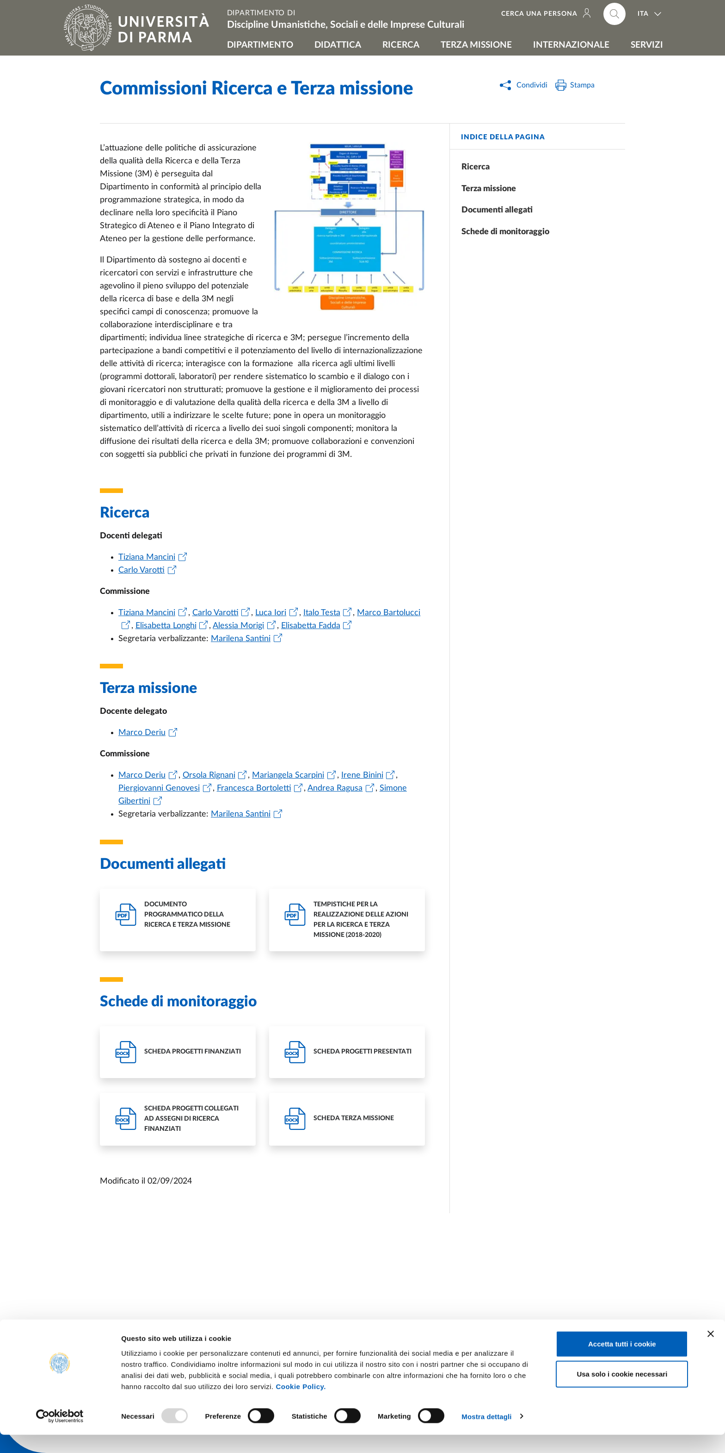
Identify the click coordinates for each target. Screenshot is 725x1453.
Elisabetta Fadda (310, 626)
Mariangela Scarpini (288, 775)
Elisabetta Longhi (166, 626)
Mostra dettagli (486, 1435)
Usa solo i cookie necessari (622, 1393)
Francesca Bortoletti (254, 788)
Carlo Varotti (141, 570)
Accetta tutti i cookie (622, 1362)
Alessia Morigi (238, 626)
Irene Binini (362, 775)
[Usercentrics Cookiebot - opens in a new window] (59, 1435)
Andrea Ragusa (334, 788)
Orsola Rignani (209, 775)
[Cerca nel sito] (614, 14)
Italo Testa (321, 613)
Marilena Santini (240, 639)
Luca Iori (270, 613)
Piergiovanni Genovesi (159, 788)
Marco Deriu (142, 733)
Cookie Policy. (301, 1405)
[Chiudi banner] (710, 1352)
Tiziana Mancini (146, 557)
